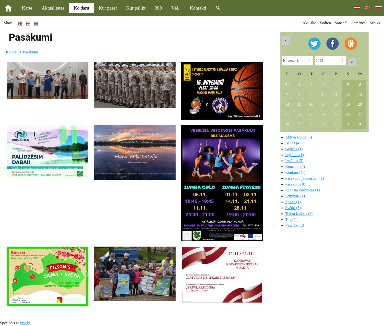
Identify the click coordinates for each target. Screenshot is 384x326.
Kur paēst (108, 8)
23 (311, 114)
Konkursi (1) (295, 172)
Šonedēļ (341, 23)
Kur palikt (135, 8)
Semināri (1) (295, 196)
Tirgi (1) (292, 219)
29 (299, 124)
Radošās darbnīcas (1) (302, 190)
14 (287, 104)
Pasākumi (30, 52)
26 (348, 114)
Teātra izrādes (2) (299, 214)
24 (323, 114)
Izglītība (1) (294, 155)
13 (360, 94)
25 (336, 114)
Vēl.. (175, 8)
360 (158, 8)
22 (299, 114)
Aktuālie (309, 23)
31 (287, 85)
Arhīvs (374, 23)
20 (360, 104)
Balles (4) (293, 143)
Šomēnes (358, 23)
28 (287, 124)
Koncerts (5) (295, 166)
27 (360, 114)
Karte (27, 8)
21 (287, 114)
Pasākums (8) (296, 184)
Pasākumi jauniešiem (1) (304, 178)
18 (336, 104)
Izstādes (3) (294, 161)
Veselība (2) (294, 225)
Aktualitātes (53, 8)
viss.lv (25, 323)
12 (348, 94)
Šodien (325, 23)
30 (311, 124)
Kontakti (198, 8)
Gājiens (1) (294, 149)
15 (299, 104)
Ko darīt (81, 8)
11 (335, 94)
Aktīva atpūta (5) (298, 137)
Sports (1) (293, 202)
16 (311, 104)
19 (348, 104)
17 (323, 104)
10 (323, 94)
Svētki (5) (293, 208)
